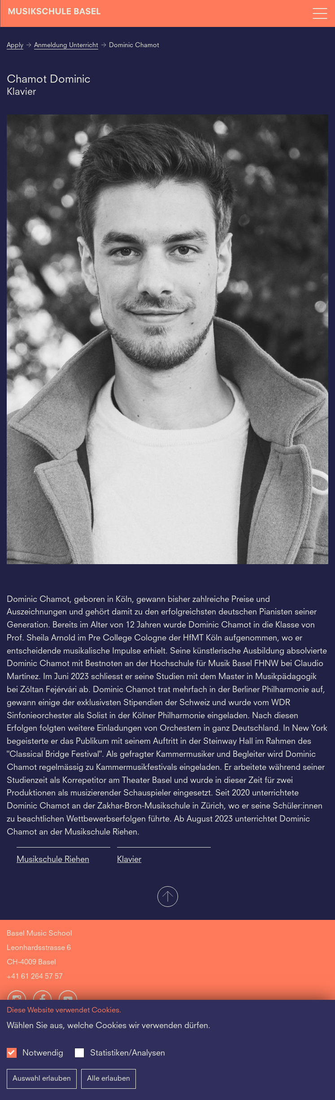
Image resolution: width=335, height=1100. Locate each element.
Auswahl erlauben (42, 1078)
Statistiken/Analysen (127, 1053)
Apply (15, 45)
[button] (167, 897)
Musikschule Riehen (53, 860)
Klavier (129, 860)
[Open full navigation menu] (320, 13)
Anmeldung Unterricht (66, 45)
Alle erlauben (108, 1078)
